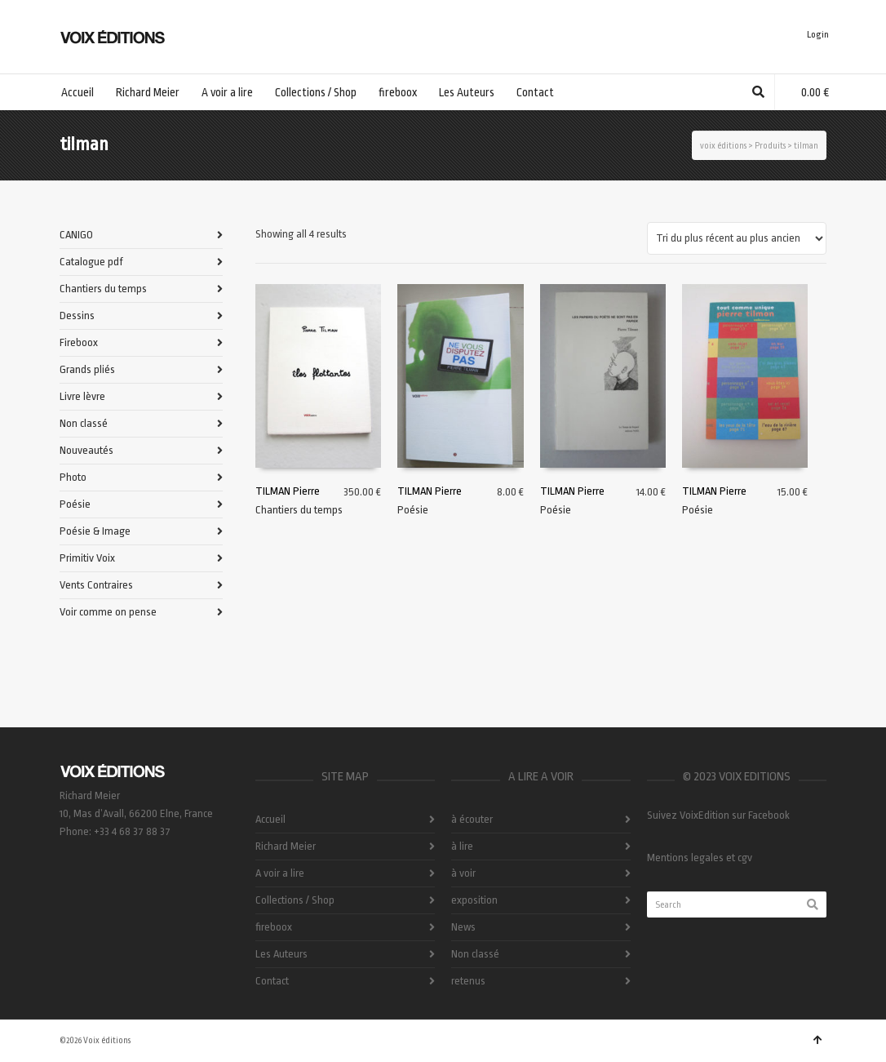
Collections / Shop (294, 900)
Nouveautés (86, 450)
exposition (474, 900)
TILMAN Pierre (287, 490)
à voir (463, 873)
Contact (272, 981)
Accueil (270, 819)
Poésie (412, 509)
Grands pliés (87, 369)
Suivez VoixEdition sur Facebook (718, 815)
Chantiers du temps (299, 509)
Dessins (77, 315)
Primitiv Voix (87, 558)
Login (818, 34)
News (463, 927)
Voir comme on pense (108, 612)
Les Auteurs (281, 954)
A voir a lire (279, 873)
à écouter (472, 819)
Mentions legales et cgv (699, 857)
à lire (462, 846)
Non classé (84, 423)
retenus (468, 981)
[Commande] (736, 238)
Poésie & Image (95, 531)
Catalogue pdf (91, 262)
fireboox (273, 927)
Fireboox (79, 342)
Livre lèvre (82, 396)
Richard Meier (285, 846)
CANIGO (76, 235)
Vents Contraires (96, 585)
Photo (73, 477)
